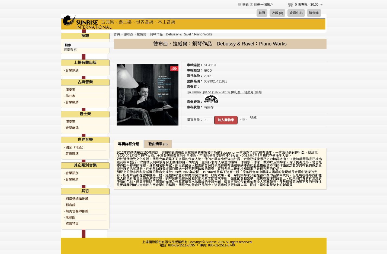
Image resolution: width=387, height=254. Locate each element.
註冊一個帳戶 (263, 4)
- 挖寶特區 (71, 224)
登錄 (245, 4)
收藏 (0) (277, 13)
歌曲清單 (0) (158, 144)
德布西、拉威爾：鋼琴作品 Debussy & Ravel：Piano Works (168, 34)
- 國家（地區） (74, 147)
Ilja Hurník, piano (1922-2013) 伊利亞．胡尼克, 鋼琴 (224, 92)
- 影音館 (69, 205)
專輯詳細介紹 (128, 144)
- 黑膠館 (69, 217)
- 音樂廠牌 (71, 102)
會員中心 (296, 13)
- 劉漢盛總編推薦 (76, 199)
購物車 (314, 13)
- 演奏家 (69, 90)
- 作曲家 (69, 96)
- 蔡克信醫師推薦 (76, 211)
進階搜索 (70, 49)
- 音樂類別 (71, 70)
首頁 (262, 13)
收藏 (253, 117)
